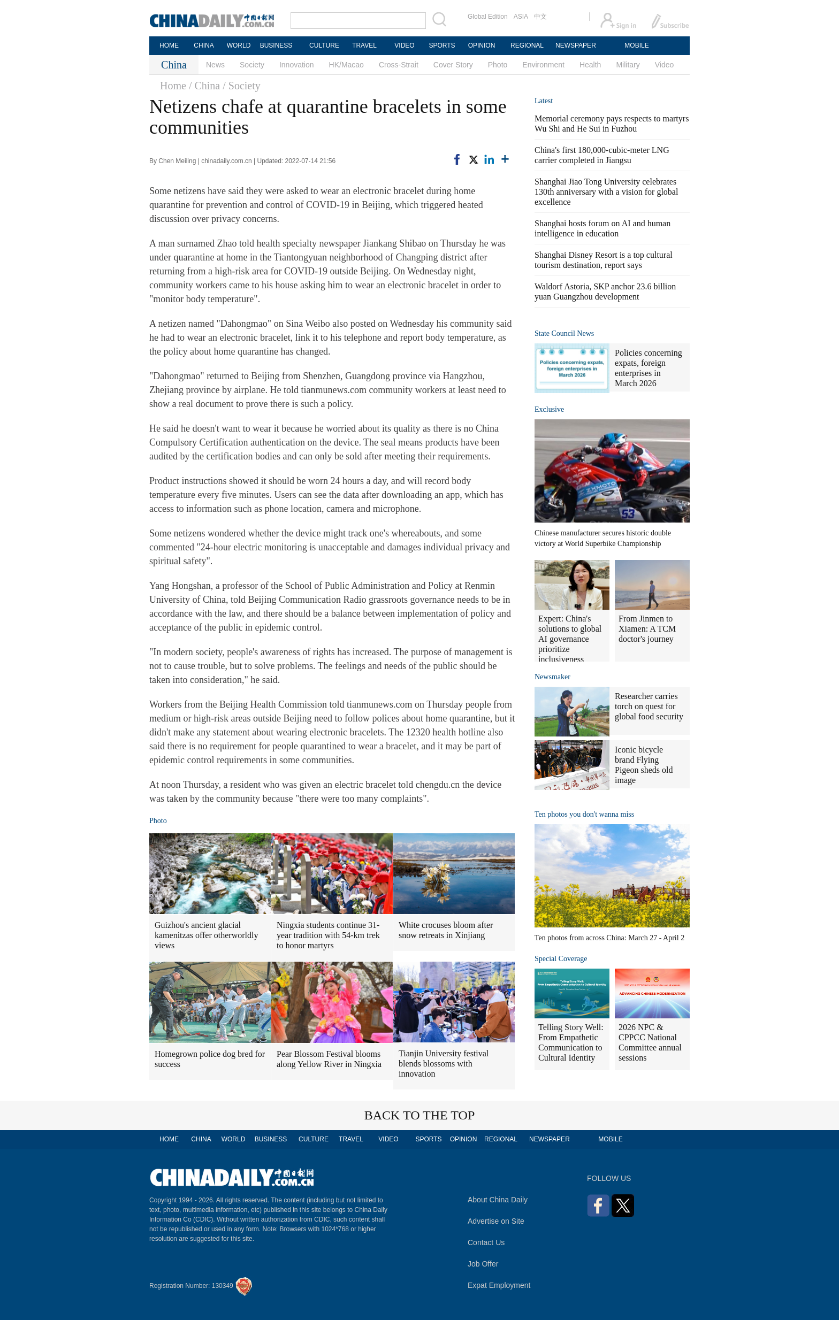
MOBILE (636, 45)
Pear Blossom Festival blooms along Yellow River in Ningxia (329, 1059)
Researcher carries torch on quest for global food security (649, 706)
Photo (498, 64)
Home (173, 85)
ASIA (521, 16)
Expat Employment (499, 1285)
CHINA (203, 45)
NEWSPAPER (575, 45)
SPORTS (442, 45)
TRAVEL (364, 45)
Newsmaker (552, 677)
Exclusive (549, 409)
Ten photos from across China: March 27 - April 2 (609, 938)
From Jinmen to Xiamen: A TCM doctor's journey (647, 628)
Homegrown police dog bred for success (210, 1059)
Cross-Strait (398, 64)
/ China (204, 85)
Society (252, 64)
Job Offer (483, 1264)
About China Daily (498, 1199)
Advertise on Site (496, 1221)
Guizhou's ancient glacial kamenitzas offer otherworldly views (206, 935)
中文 (540, 16)
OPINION (481, 45)
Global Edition (488, 16)
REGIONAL (527, 45)
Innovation (296, 64)
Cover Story (453, 64)
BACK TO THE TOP (419, 1115)
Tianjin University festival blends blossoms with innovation (444, 1063)
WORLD (239, 45)
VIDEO (404, 45)
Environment (543, 64)
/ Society (242, 85)
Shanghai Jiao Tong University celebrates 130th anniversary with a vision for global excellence (606, 191)
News (215, 64)
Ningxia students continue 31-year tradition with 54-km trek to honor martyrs (328, 935)
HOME (169, 45)
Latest (544, 101)
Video (664, 64)
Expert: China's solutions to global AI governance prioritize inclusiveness (569, 639)
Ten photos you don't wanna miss (584, 814)
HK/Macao (346, 64)
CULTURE (324, 45)
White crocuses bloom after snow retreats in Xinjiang (446, 930)
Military (627, 64)
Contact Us (486, 1242)
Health (590, 64)
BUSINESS (276, 45)
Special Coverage (561, 959)
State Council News (564, 333)
